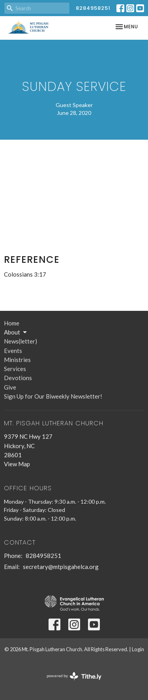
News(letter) (20, 341)
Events (13, 350)
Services (15, 368)
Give (10, 387)
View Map (17, 463)
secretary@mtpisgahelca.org (61, 566)
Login (138, 649)
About (16, 332)
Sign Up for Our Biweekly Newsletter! (53, 396)
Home (11, 323)
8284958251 (93, 8)
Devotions (18, 377)
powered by (74, 676)
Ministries (17, 359)
